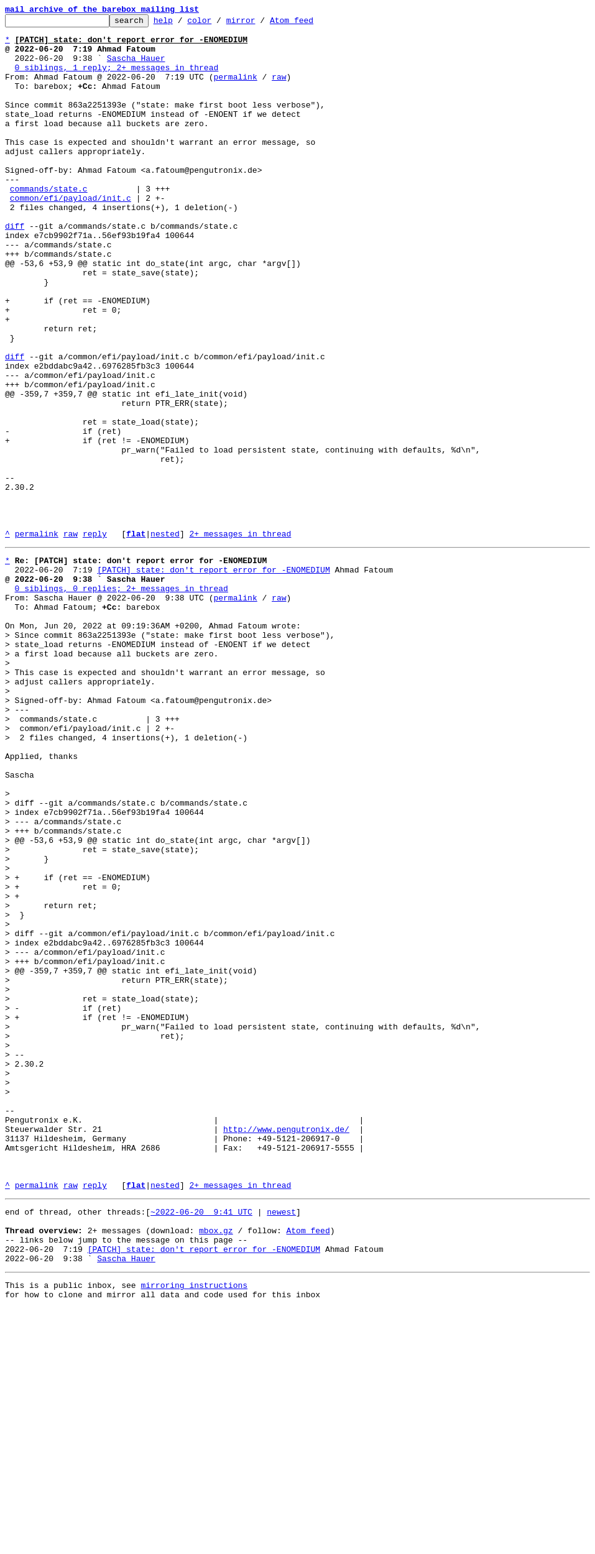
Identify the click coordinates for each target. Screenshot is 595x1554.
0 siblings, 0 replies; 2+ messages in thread (121, 700)
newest (281, 1444)
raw (279, 89)
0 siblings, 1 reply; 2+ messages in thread (117, 78)
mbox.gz (216, 1467)
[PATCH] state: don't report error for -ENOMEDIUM (213, 677)
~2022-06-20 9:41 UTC (201, 1444)
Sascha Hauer (136, 67)
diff (14, 268)
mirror (260, 23)
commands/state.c (49, 223)
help (182, 23)
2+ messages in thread (240, 637)
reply (95, 637)
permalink (235, 89)
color (218, 23)
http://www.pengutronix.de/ (286, 1348)
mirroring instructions (194, 1529)
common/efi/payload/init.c (70, 235)
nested (165, 637)
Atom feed (311, 23)
